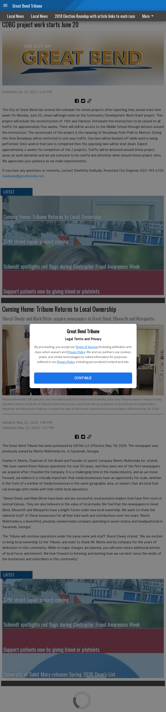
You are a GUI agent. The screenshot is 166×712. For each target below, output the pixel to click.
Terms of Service (87, 346)
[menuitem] (149, 16)
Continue (83, 378)
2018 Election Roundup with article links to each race (95, 16)
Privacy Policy (76, 352)
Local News (15, 16)
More (148, 16)
